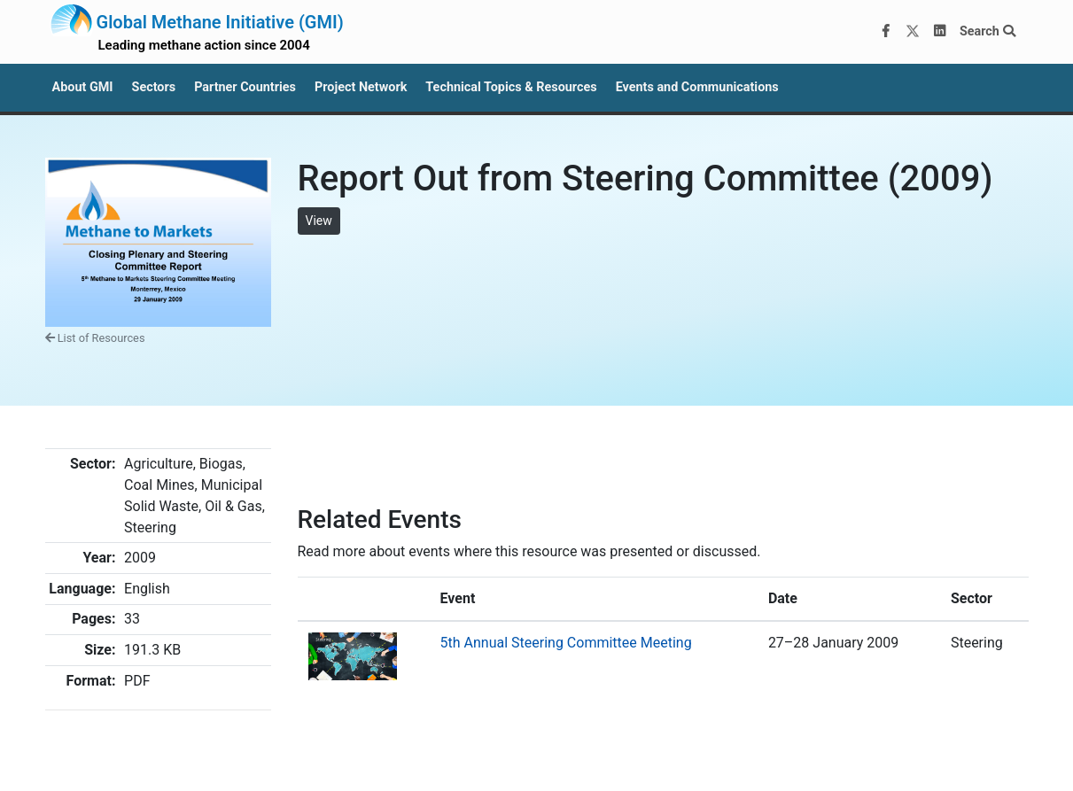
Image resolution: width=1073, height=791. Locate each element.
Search (987, 31)
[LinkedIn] (939, 32)
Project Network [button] (361, 87)
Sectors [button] (154, 87)
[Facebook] (885, 32)
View (319, 220)
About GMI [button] (82, 87)
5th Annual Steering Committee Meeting (566, 642)
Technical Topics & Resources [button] (510, 87)
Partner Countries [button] (245, 87)
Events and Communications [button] (697, 87)
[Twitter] (913, 32)
